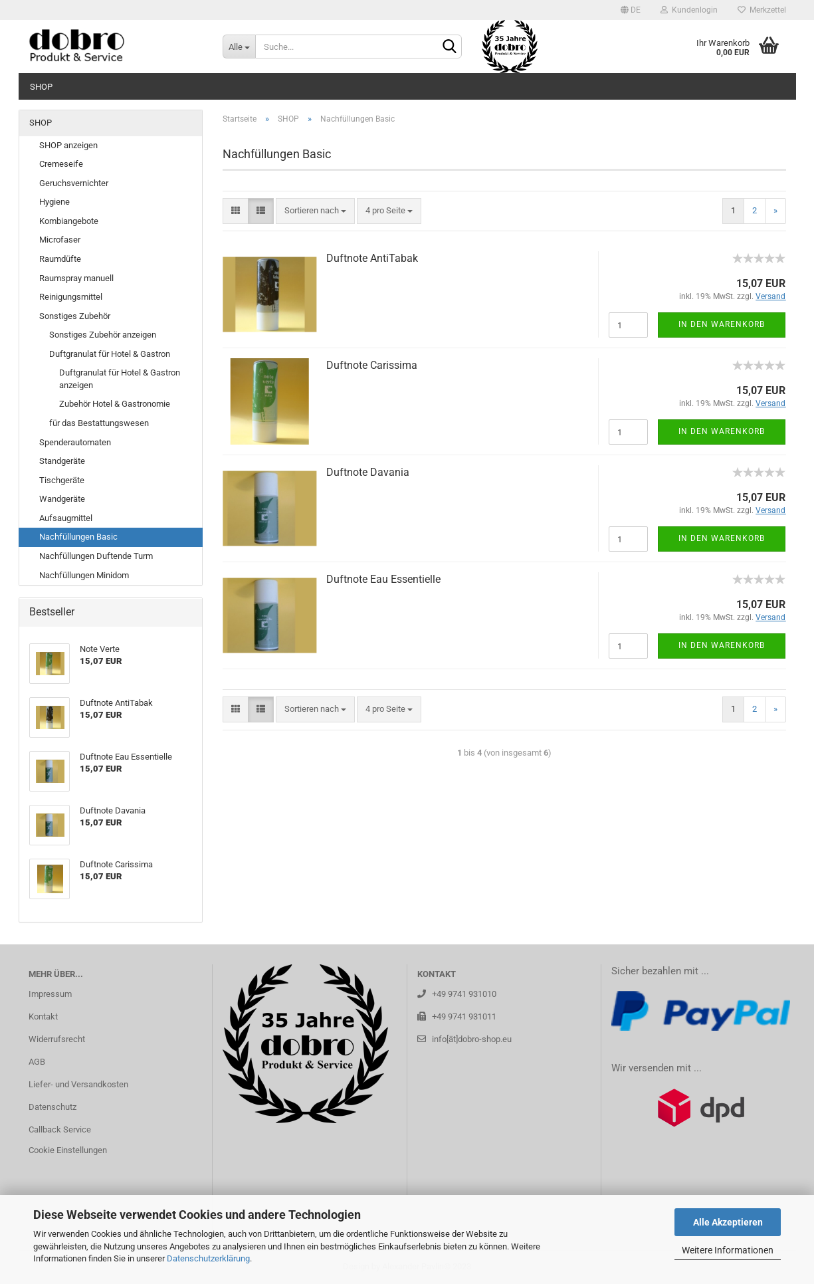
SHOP (41, 87)
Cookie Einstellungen (68, 1150)
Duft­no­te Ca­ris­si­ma (371, 365)
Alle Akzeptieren (728, 1222)
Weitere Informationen (727, 1250)
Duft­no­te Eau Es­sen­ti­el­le (383, 579)
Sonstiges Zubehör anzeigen (102, 335)
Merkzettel (762, 10)
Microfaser (59, 240)
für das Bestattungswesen (99, 423)
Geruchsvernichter (73, 183)
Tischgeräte (61, 480)
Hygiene (54, 202)
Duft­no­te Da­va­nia (367, 472)
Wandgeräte (62, 499)
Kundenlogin (689, 10)
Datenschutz (52, 1107)
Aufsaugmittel (65, 518)
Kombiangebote (68, 221)
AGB (37, 1062)
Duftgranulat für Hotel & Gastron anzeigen (119, 379)
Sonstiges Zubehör (74, 316)
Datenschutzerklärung (208, 1258)
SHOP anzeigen (68, 145)
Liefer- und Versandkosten (78, 1084)
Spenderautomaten (75, 442)
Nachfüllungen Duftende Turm (96, 556)
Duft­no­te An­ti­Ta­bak (372, 258)
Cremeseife (61, 164)
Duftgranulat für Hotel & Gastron (109, 354)
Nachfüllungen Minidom (84, 575)
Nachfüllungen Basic (78, 537)
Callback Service (60, 1129)
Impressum (50, 994)
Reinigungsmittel (70, 297)
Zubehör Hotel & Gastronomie (114, 404)
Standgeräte (62, 461)
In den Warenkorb (721, 324)
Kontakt (43, 1016)
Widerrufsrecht (57, 1039)
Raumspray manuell (76, 278)
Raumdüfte (60, 259)
